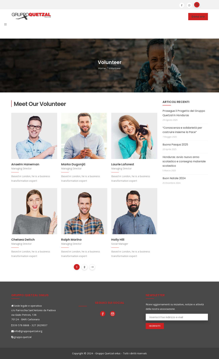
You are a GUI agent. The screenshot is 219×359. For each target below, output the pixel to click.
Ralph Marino (71, 239)
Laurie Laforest (122, 164)
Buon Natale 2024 (174, 178)
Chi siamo (64, 16)
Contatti (45, 31)
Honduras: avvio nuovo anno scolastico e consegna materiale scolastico (184, 161)
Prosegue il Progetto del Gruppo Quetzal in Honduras (184, 113)
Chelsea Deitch (23, 239)
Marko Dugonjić (73, 164)
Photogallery (159, 16)
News (142, 16)
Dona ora (198, 17)
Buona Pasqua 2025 (175, 144)
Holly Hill (117, 239)
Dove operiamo (86, 16)
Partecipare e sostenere (118, 16)
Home (102, 68)
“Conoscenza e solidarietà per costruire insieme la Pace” (182, 130)
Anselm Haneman (25, 164)
